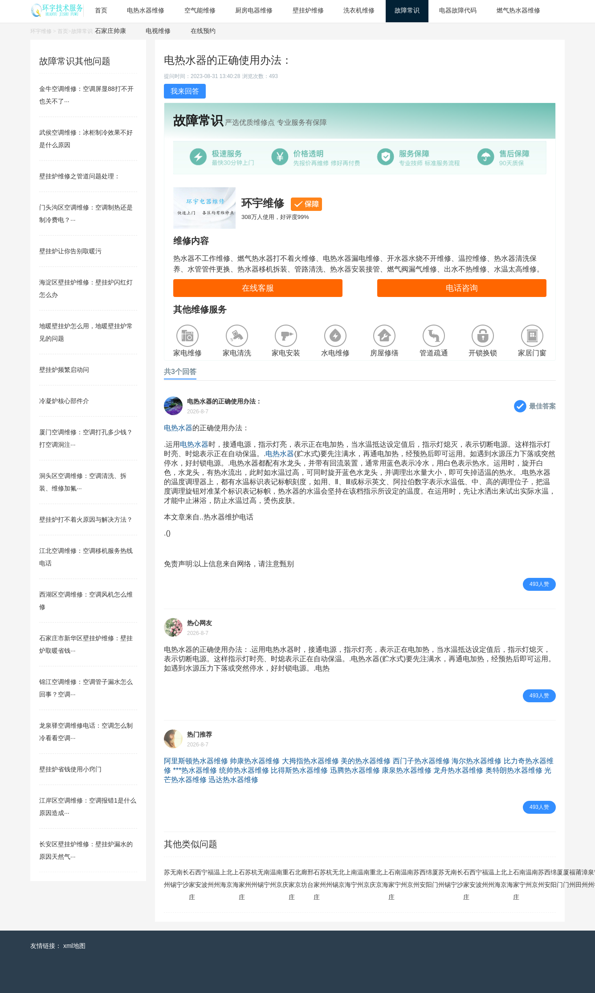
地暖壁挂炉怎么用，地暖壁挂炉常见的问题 (86, 332)
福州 (211, 878)
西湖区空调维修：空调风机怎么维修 (86, 600)
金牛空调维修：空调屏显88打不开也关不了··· (86, 95)
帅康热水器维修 (255, 761)
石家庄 (192, 885)
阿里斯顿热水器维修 (196, 761)
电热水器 (178, 428)
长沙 (186, 878)
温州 (217, 878)
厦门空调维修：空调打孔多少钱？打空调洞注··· (86, 438)
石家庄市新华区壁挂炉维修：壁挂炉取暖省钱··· (86, 644)
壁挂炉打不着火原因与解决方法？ (86, 519)
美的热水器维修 (366, 761)
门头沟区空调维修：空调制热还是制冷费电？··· (86, 213)
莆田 (578, 878)
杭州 (254, 878)
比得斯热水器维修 (299, 770)
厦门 (435, 878)
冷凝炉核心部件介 (64, 400)
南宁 (179, 878)
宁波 (204, 878)
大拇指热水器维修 (310, 761)
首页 (62, 31)
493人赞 (539, 584)
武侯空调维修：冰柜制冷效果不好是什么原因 (86, 138)
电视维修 (158, 30)
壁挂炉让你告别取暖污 (70, 251)
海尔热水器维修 (476, 761)
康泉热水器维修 (407, 770)
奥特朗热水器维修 (513, 770)
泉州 (591, 878)
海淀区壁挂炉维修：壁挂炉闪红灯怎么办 (86, 288)
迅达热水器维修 (233, 779)
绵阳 (429, 878)
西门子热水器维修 (421, 761)
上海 (223, 878)
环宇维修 (41, 31)
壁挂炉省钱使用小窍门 (70, 769)
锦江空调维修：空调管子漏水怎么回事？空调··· (86, 688)
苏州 (167, 878)
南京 (279, 878)
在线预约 (203, 30)
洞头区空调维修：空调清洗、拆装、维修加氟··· (82, 482)
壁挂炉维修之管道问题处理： (79, 176)
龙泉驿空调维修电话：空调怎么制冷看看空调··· (86, 732)
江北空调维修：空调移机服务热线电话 (86, 557)
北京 (229, 878)
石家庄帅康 (110, 30)
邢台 (310, 878)
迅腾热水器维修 (355, 770)
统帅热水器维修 (244, 770)
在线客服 (258, 288)
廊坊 (304, 878)
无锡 (173, 878)
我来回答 (185, 91)
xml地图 (74, 945)
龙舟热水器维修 (458, 770)
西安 (198, 878)
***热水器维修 (195, 770)
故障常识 (82, 31)
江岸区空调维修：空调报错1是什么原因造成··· (87, 806)
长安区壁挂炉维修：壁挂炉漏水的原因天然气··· (86, 850)
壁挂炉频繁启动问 (64, 369)
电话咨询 (462, 288)
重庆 (285, 878)
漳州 (585, 878)
